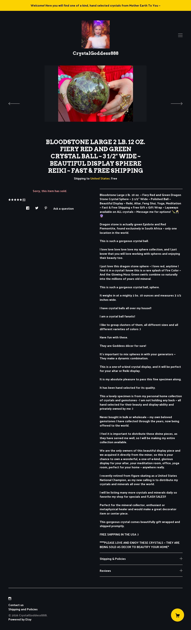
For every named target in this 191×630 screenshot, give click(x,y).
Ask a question (63, 208)
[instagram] (9, 598)
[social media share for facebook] (27, 207)
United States (100, 178)
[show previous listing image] (17, 102)
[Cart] (177, 615)
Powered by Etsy (19, 619)
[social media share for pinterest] (45, 207)
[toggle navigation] (180, 35)
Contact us (16, 605)
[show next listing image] (173, 102)
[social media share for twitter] (36, 207)
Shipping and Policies (23, 609)
